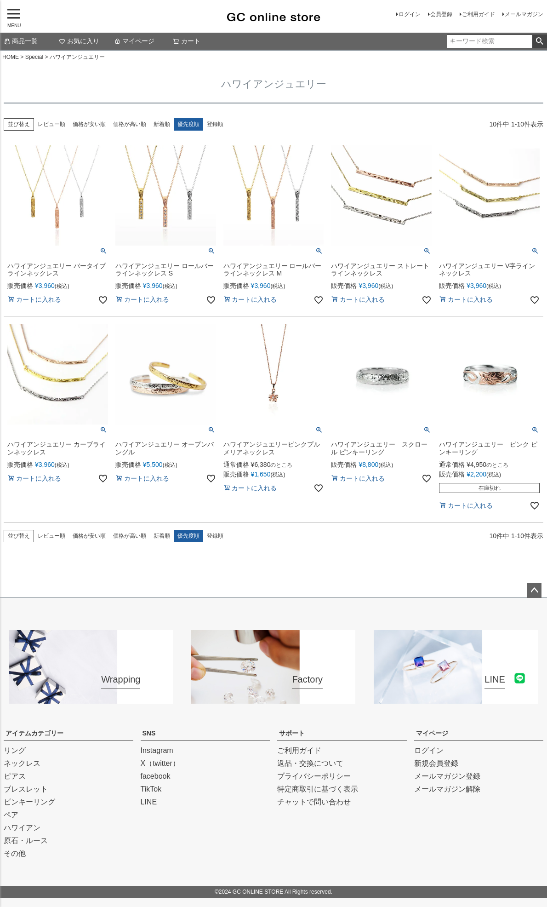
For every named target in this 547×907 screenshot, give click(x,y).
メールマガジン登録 (447, 776)
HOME (10, 57)
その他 (15, 853)
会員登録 (441, 14)
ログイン (410, 14)
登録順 (215, 124)
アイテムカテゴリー (34, 733)
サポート (292, 733)
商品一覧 (21, 41)
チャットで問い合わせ (314, 802)
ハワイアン (22, 828)
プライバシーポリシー (314, 776)
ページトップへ (534, 590)
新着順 (162, 124)
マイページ (134, 41)
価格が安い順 (89, 124)
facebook (156, 776)
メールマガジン (524, 14)
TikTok (151, 789)
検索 (539, 41)
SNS (149, 733)
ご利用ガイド (478, 14)
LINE (149, 802)
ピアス (15, 776)
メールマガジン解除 (447, 789)
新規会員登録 (436, 763)
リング (15, 750)
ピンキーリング (29, 802)
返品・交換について (310, 763)
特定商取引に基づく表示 (317, 789)
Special (34, 57)
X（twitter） (160, 763)
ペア (11, 815)
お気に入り (79, 41)
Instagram (157, 750)
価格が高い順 (129, 124)
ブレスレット (26, 789)
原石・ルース (26, 840)
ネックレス (22, 763)
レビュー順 (51, 124)
